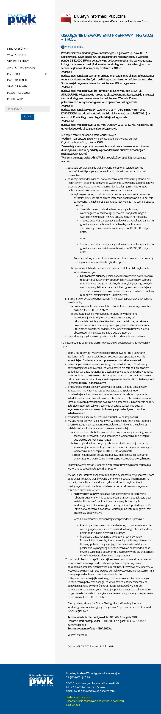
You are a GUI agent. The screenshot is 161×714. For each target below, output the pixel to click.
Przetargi (13, 74)
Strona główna (17, 48)
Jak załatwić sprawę (21, 67)
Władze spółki (16, 55)
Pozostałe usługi (18, 92)
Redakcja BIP (15, 99)
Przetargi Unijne (17, 80)
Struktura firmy (18, 61)
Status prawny (17, 86)
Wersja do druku (74, 46)
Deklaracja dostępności (79, 697)
